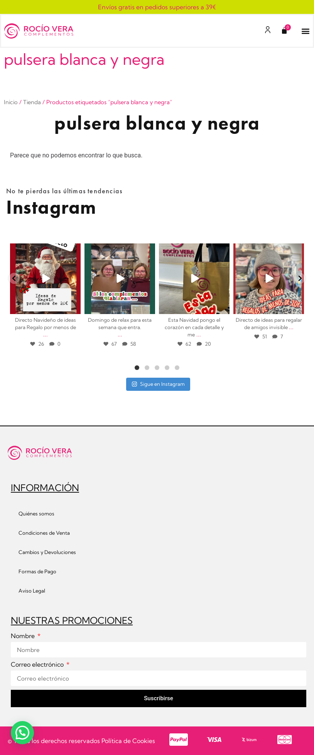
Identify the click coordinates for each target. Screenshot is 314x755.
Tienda (32, 102)
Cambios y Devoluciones (47, 552)
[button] (305, 31)
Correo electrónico (38, 664)
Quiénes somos (36, 513)
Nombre (23, 636)
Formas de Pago (37, 571)
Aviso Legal (32, 591)
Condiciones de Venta (44, 533)
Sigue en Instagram (158, 384)
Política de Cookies (128, 741)
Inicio (11, 102)
